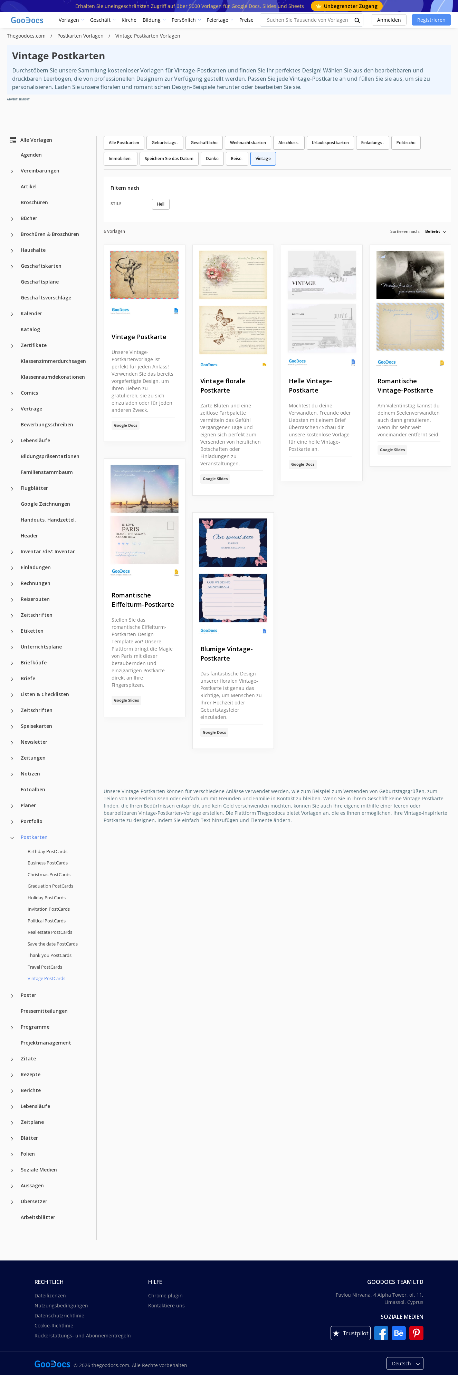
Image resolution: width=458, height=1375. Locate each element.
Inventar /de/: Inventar (48, 551)
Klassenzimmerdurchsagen (53, 361)
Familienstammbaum (47, 472)
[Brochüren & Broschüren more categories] (12, 235)
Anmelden (389, 20)
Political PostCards (47, 921)
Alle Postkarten (124, 143)
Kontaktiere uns (166, 1305)
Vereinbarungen (40, 170)
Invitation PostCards (49, 909)
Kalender (31, 313)
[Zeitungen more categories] (12, 758)
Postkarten (34, 837)
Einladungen (36, 567)
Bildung (152, 20)
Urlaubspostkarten (330, 143)
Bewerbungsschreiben (47, 424)
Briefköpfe (34, 662)
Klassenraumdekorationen (53, 377)
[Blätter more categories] (12, 1139)
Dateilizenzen (50, 1295)
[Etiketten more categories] (12, 631)
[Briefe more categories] (12, 679)
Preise (246, 20)
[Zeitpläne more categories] (12, 1123)
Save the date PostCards (53, 944)
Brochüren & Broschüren (50, 234)
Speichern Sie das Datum (169, 158)
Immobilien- (120, 158)
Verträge (31, 408)
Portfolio (31, 821)
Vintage (263, 158)
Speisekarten (36, 726)
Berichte (31, 1090)
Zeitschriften (37, 615)
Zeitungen (33, 757)
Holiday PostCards (47, 897)
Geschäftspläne (40, 281)
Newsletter (34, 742)
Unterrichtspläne (41, 646)
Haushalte (33, 250)
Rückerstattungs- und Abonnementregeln (83, 1335)
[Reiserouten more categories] (12, 600)
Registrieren (431, 20)
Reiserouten (35, 599)
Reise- (237, 158)
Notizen (30, 773)
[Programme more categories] (12, 1027)
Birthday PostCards (47, 851)
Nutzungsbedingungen (61, 1305)
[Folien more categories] (12, 1154)
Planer (28, 805)
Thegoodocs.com (27, 35)
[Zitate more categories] (12, 1059)
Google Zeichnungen (45, 504)
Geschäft (100, 20)
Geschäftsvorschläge (46, 297)
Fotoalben (33, 789)
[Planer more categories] (12, 806)
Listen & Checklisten (45, 694)
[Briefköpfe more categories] (12, 663)
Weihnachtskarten (248, 143)
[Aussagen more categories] (12, 1186)
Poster (28, 995)
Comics (29, 392)
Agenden (31, 154)
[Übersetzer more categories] (12, 1202)
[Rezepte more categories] (12, 1075)
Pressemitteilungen (44, 1011)
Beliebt (432, 231)
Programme (35, 1026)
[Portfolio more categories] (12, 822)
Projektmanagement (46, 1042)
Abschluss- (288, 143)
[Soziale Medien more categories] (12, 1170)
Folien (28, 1153)
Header (29, 535)
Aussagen (32, 1185)
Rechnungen (35, 583)
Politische (406, 143)
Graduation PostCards (50, 886)
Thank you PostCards (49, 955)
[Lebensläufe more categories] (12, 441)
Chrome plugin (165, 1295)
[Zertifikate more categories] (12, 346)
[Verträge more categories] (12, 409)
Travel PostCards (45, 967)
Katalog (30, 329)
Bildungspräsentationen (50, 456)
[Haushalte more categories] (12, 251)
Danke (212, 158)
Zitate (28, 1058)
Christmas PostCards (49, 874)
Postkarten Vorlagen (81, 35)
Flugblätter (34, 488)
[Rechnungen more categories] (12, 584)
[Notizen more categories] (12, 774)
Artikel (29, 186)
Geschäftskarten (41, 266)
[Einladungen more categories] (12, 568)
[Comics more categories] (12, 393)
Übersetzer (34, 1201)
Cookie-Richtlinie (54, 1325)
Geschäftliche (204, 143)
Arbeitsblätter (38, 1217)
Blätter (29, 1138)
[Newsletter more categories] (12, 743)
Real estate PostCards (50, 932)
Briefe (28, 678)
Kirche (129, 20)
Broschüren (34, 202)
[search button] (357, 20)
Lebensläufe (35, 440)
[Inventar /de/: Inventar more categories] (12, 552)
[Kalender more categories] (12, 314)
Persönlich (184, 20)
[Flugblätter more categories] (12, 489)
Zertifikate (34, 345)
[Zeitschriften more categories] (12, 616)
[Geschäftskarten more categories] (12, 266)
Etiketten (32, 630)
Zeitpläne (32, 1122)
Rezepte (30, 1074)
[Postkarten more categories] (12, 838)
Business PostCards (48, 863)
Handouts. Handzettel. (48, 519)
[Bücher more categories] (12, 219)
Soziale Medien (39, 1169)
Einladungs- (372, 143)
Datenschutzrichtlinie (59, 1315)
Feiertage (217, 20)
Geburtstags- (165, 143)
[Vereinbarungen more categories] (12, 171)
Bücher (29, 218)
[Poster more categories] (12, 996)
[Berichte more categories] (12, 1091)
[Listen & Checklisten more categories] (12, 695)
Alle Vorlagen (30, 140)
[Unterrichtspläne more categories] (12, 647)
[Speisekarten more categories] (12, 727)
